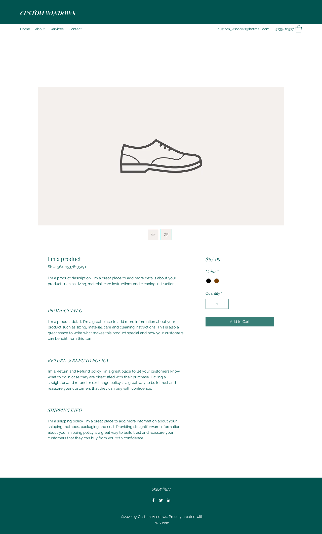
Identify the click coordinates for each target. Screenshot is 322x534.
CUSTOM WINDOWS (47, 13)
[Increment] (224, 304)
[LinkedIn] (168, 500)
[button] (299, 28)
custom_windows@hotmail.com (243, 29)
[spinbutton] (217, 304)
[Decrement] (209, 304)
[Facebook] (153, 500)
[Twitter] (161, 500)
